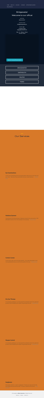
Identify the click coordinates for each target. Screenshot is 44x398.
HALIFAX (22, 77)
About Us (17, 395)
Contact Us (26, 395)
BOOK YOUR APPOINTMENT (14, 60)
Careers (21, 395)
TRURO (22, 82)
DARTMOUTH (22, 72)
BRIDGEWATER (22, 68)
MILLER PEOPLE (10, 6)
